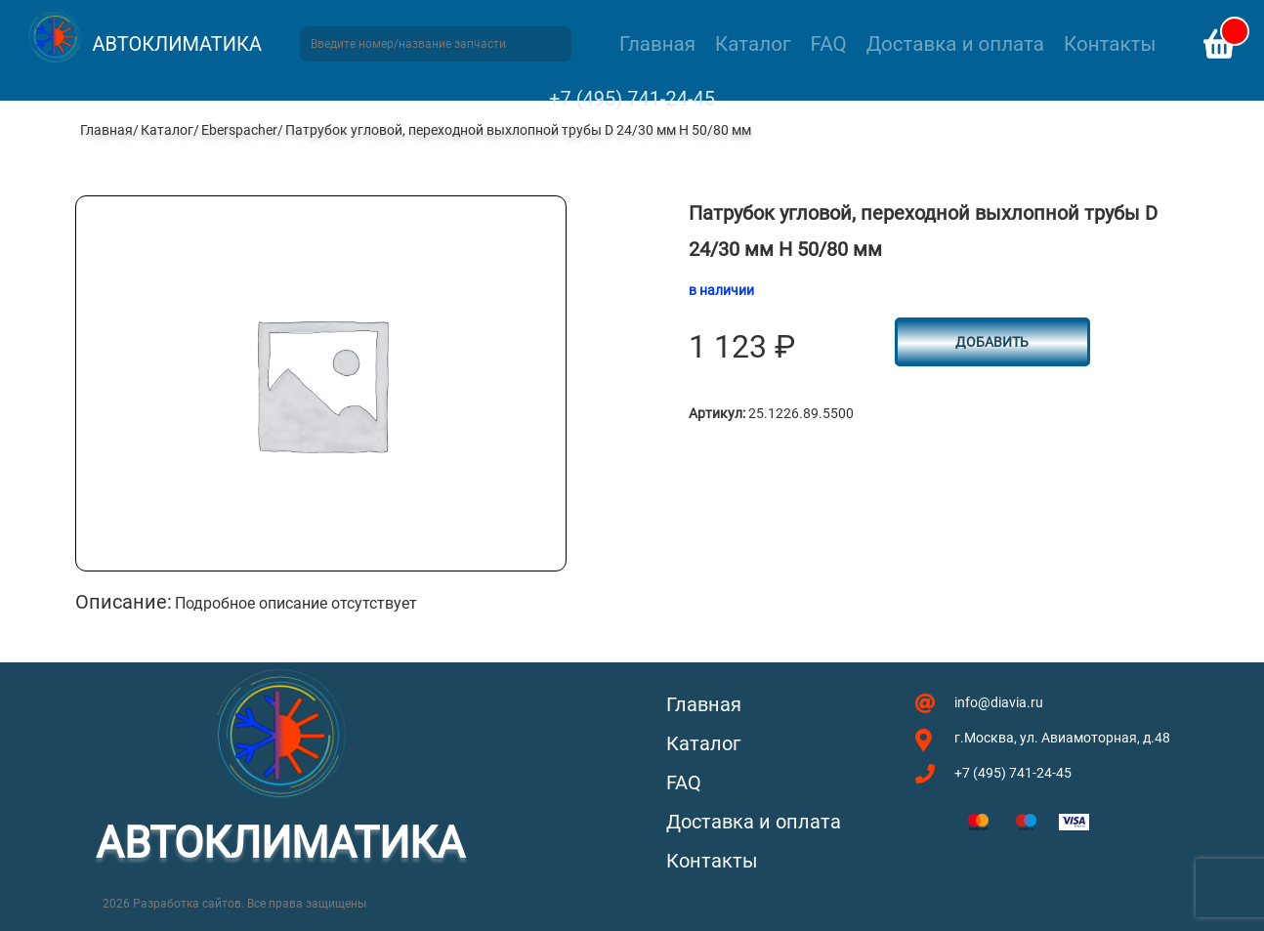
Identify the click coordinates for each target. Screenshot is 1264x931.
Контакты (1110, 44)
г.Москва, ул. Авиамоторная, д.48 (1062, 737)
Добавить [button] (992, 342)
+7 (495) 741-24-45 (632, 98)
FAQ (829, 44)
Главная (657, 44)
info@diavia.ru (998, 702)
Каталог (752, 44)
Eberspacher (239, 130)
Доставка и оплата (955, 44)
